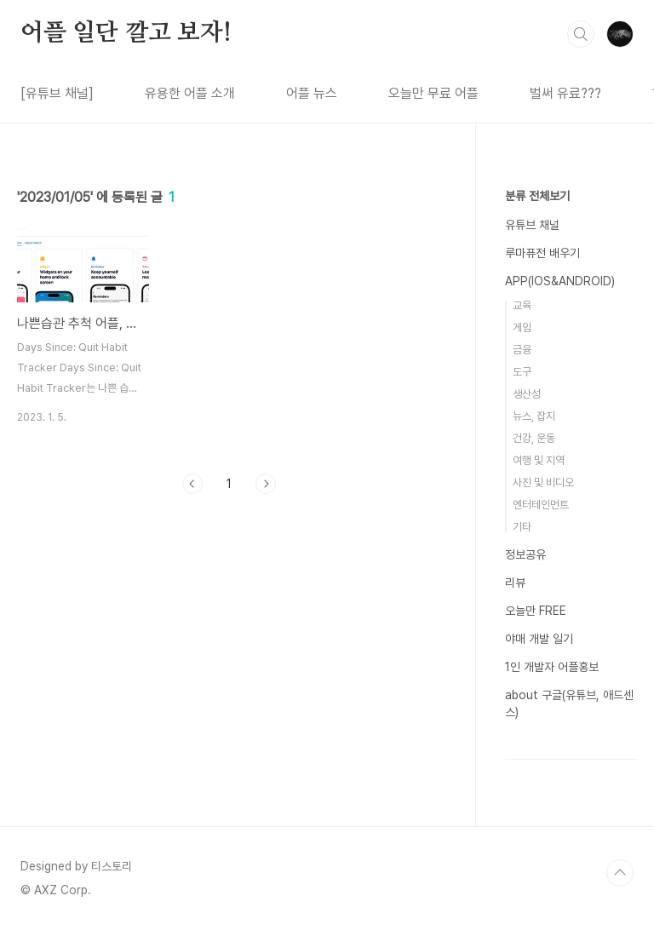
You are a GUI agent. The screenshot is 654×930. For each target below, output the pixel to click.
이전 (192, 484)
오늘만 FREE (535, 610)
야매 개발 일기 (539, 639)
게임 (522, 327)
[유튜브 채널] (57, 93)
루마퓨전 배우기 (542, 253)
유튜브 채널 (532, 225)
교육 (522, 305)
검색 (581, 34)
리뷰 (515, 582)
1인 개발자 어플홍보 (552, 667)
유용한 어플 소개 (190, 93)
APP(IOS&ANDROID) (560, 281)
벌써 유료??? (565, 93)
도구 (522, 371)
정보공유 (525, 554)
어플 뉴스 (311, 93)
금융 (522, 349)
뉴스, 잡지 (534, 416)
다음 (265, 484)
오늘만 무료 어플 (433, 93)
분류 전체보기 (537, 196)
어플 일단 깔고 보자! (126, 33)
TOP (620, 873)
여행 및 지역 (539, 460)
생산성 (527, 394)
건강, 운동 (534, 438)
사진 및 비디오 (543, 482)
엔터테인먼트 (541, 504)
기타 (522, 526)
